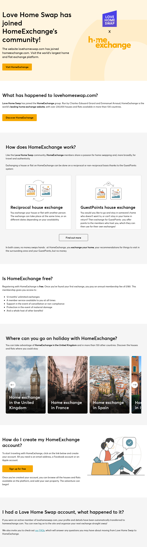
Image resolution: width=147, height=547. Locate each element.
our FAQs (40, 530)
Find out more (73, 237)
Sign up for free (17, 468)
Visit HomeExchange (17, 66)
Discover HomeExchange (19, 117)
